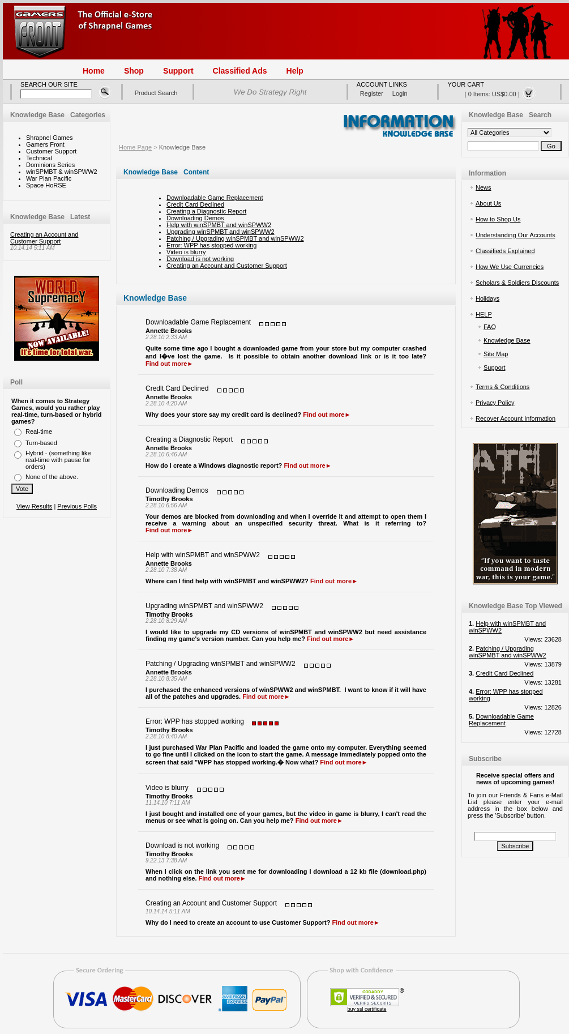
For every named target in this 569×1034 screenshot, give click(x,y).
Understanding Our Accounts (515, 235)
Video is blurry (186, 252)
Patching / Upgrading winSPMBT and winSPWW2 (235, 238)
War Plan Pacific (48, 178)
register (371, 93)
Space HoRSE (46, 185)
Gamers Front (45, 144)
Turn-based (41, 442)
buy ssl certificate (366, 1009)
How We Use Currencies (510, 266)
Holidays (487, 298)
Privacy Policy (495, 402)
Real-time (38, 431)
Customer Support (51, 151)
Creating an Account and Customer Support (44, 238)
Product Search (156, 92)
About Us (488, 203)
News (483, 187)
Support (495, 367)
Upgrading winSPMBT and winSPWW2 (220, 231)
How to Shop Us (498, 219)
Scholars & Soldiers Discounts (517, 282)
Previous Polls (77, 506)
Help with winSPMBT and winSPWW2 (218, 224)
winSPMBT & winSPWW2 (61, 171)
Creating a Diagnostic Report (206, 211)
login (400, 93)
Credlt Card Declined (195, 204)
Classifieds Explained (505, 250)
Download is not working (200, 258)
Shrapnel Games (49, 137)
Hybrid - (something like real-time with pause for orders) (58, 460)
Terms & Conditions (502, 386)
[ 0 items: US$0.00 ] (500, 93)
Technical (39, 158)
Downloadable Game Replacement (214, 197)
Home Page (135, 147)
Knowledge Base (182, 147)
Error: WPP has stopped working (211, 245)
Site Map (496, 354)
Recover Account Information (515, 418)
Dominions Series (50, 164)
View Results (34, 506)
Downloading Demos (195, 218)
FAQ (490, 326)
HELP (484, 314)
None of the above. (51, 476)
